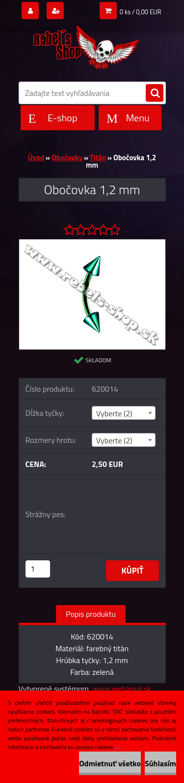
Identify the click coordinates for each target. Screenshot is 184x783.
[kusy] (38, 569)
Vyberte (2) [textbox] (114, 413)
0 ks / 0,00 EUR (140, 12)
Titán (98, 157)
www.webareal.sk (121, 689)
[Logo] (86, 45)
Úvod (36, 157)
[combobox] (124, 413)
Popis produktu (91, 614)
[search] (154, 93)
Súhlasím (160, 763)
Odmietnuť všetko (110, 763)
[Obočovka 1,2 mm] (92, 243)
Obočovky (67, 157)
